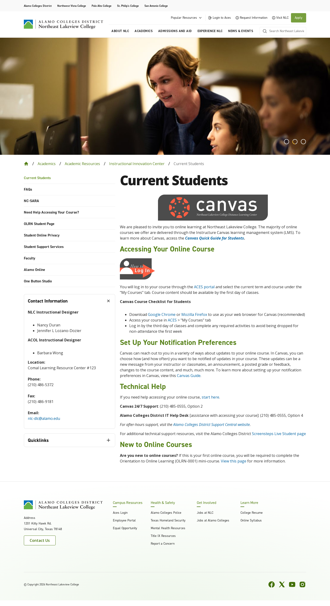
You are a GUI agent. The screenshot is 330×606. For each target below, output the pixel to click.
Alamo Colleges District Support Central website (211, 424)
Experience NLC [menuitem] (210, 31)
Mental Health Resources (168, 528)
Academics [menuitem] (144, 31)
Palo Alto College (101, 6)
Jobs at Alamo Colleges (213, 520)
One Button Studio (38, 281)
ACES (172, 320)
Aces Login (120, 512)
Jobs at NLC (205, 512)
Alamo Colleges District (38, 6)
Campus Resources (127, 502)
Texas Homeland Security (168, 520)
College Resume (251, 512)
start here (210, 397)
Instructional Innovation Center (137, 163)
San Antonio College (156, 6)
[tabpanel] (69, 368)
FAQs (28, 189)
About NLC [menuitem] (120, 31)
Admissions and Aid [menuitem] (175, 31)
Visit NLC (280, 17)
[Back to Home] (26, 163)
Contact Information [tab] (48, 301)
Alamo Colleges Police (166, 512)
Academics (47, 163)
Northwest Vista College (71, 6)
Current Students (37, 177)
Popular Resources (187, 17)
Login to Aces (219, 17)
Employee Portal (124, 520)
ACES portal (204, 286)
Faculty (29, 258)
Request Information (251, 17)
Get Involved (206, 502)
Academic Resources (82, 163)
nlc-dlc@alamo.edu (44, 418)
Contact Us (40, 540)
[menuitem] (69, 178)
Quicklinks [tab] (38, 440)
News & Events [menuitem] (240, 31)
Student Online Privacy (42, 235)
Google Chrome (162, 314)
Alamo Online (34, 269)
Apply (298, 17)
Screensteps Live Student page (279, 433)
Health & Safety (163, 502)
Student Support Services (44, 246)
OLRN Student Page (39, 223)
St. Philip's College (128, 6)
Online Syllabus (251, 520)
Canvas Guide (189, 375)
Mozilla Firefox (194, 314)
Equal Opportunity (125, 528)
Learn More (249, 502)
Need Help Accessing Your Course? (51, 212)
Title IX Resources (163, 536)
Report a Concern (163, 543)
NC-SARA (31, 200)
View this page (233, 461)
